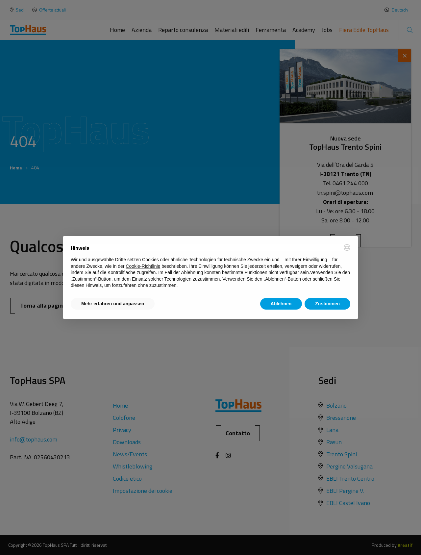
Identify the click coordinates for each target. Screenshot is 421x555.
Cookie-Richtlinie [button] (143, 266)
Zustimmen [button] (327, 303)
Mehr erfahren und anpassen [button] (112, 303)
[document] (210, 266)
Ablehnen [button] (281, 303)
